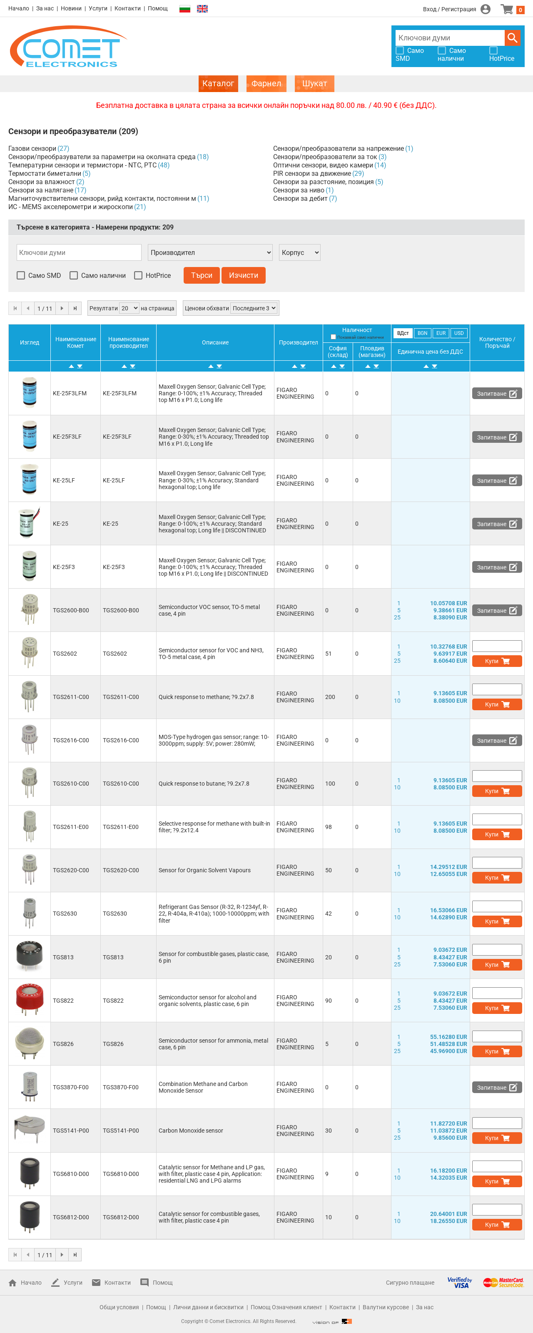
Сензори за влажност (41, 182)
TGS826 (63, 1044)
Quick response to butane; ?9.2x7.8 (204, 783)
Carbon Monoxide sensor (191, 1130)
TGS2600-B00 (71, 610)
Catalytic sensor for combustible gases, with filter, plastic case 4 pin (209, 1217)
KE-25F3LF (67, 436)
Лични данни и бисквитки (208, 1307)
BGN (423, 333)
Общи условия (119, 1307)
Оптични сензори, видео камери (323, 165)
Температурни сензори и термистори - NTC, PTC (82, 165)
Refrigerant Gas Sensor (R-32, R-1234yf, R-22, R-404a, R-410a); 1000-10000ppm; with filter (214, 914)
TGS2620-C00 (71, 870)
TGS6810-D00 (71, 1174)
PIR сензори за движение (312, 173)
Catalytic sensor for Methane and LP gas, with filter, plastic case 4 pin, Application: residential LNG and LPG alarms (212, 1174)
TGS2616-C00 (71, 740)
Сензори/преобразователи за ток (325, 157)
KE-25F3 (64, 567)
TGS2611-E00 (71, 827)
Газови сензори (32, 148)
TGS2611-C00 (71, 697)
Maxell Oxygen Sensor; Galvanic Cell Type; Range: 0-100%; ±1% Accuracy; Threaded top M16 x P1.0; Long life (212, 393)
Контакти (128, 8)
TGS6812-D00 (71, 1217)
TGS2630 (65, 913)
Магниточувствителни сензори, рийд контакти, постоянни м (102, 198)
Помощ (158, 8)
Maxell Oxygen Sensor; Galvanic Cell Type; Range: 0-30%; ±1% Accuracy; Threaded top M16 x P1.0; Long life (214, 437)
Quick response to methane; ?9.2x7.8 (206, 697)
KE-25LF (64, 480)
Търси (513, 38)
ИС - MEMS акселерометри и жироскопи (70, 207)
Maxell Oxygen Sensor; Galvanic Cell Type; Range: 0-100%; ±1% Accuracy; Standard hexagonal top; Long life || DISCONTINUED (212, 524)
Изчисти (243, 275)
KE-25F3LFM (70, 393)
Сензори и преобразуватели (62, 131)
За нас (45, 8)
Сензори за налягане (40, 190)
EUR (441, 333)
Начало (18, 8)
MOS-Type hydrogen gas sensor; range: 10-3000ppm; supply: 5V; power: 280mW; (214, 740)
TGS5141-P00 (71, 1130)
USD (459, 333)
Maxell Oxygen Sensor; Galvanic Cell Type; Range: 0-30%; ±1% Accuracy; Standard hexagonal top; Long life (212, 480)
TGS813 (63, 957)
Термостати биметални (44, 173)
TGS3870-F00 (71, 1087)
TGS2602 (65, 653)
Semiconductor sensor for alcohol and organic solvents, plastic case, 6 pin (208, 1000)
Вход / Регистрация (449, 9)
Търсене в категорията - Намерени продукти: (95, 227)
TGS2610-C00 (71, 783)
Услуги (98, 8)
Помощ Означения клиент (286, 1307)
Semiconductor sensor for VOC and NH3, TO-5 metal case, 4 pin (211, 653)
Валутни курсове (386, 1307)
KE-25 (60, 523)
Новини (71, 8)
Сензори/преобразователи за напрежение (338, 148)
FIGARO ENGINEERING (295, 393)
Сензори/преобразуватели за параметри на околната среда (102, 157)
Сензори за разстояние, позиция (323, 182)
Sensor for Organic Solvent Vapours (205, 870)
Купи (491, 661)
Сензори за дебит (300, 198)
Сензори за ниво (298, 190)
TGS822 (63, 1000)
